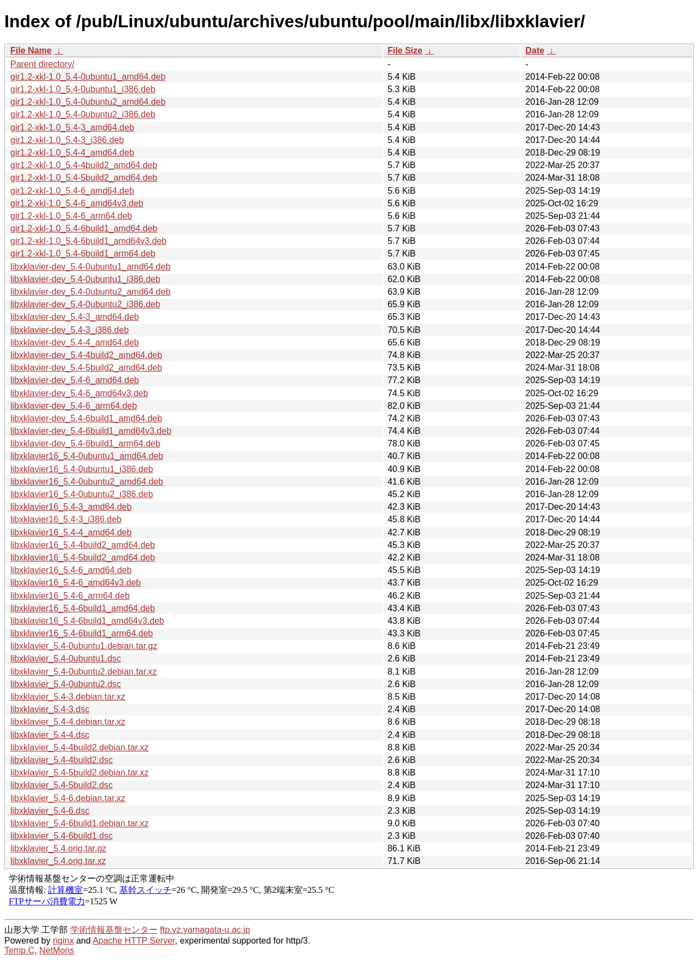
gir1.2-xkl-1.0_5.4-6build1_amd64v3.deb (88, 241)
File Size (405, 50)
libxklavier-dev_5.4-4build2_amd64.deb (86, 355)
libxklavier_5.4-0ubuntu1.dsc (65, 658)
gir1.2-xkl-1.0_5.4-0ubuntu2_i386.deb (82, 114)
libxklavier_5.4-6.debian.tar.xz (67, 798)
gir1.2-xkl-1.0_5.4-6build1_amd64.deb (84, 228)
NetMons (56, 950)
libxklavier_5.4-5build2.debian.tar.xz (79, 772)
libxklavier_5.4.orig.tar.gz (58, 848)
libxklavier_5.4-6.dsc (49, 810)
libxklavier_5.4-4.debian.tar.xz (67, 721)
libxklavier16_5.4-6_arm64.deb (70, 595)
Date (534, 50)
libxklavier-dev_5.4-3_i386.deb (69, 330)
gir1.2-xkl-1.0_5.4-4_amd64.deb (72, 152)
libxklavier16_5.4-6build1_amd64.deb (82, 608)
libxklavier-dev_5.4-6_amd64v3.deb (79, 393)
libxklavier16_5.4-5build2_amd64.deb (82, 557)
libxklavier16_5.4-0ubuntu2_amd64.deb (86, 481)
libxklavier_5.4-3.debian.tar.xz (67, 696)
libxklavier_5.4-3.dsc (49, 709)
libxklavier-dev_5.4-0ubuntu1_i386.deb (85, 279)
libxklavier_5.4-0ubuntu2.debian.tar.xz (83, 671)
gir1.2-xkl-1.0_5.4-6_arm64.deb (71, 215)
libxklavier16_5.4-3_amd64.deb (70, 506)
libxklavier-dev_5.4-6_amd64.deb (74, 380)
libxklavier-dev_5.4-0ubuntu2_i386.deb (85, 304)
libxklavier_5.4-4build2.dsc (61, 760)
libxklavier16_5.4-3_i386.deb (66, 519)
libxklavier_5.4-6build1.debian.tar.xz (79, 823)
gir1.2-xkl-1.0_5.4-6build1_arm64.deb (82, 253)
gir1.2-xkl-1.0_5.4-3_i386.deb (67, 140)
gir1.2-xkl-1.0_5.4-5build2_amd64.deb (84, 177)
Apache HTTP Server (134, 940)
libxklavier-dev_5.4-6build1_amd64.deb (86, 418)
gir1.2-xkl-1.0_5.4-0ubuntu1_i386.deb (82, 89)
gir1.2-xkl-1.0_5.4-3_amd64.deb (72, 127)
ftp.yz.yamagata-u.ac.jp (205, 929)
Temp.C (19, 950)
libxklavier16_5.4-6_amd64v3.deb (75, 582)
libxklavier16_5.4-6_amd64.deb (70, 570)
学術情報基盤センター (114, 929)
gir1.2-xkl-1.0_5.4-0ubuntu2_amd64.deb (88, 101)
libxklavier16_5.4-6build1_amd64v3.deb (87, 620)
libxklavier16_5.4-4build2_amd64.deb (82, 545)
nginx (63, 940)
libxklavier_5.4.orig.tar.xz (58, 861)
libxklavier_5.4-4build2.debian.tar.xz (79, 747)
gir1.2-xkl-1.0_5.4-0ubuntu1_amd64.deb (88, 76)
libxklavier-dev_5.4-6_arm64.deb (73, 405)
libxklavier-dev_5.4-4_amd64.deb (74, 342)
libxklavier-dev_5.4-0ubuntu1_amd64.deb (90, 266)
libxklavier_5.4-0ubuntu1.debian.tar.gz (84, 646)
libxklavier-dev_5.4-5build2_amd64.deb (86, 367)
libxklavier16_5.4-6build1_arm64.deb (81, 633)
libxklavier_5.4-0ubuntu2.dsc (65, 684)
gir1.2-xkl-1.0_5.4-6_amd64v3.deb (76, 203)
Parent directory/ (42, 64)
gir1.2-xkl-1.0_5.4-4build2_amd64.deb (84, 165)
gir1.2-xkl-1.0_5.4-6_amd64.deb (72, 190)
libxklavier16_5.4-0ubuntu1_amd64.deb (86, 456)
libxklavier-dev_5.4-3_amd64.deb (74, 316)
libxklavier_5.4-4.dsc (49, 735)
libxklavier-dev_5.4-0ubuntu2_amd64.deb (90, 291)
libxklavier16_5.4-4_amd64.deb (70, 532)
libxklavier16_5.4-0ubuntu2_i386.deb (81, 494)
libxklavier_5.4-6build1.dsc (61, 835)
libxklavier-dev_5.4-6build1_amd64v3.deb (90, 431)
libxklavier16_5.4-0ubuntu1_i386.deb (81, 469)
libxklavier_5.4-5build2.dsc (61, 785)
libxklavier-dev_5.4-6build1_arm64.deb (85, 443)
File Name (31, 50)
